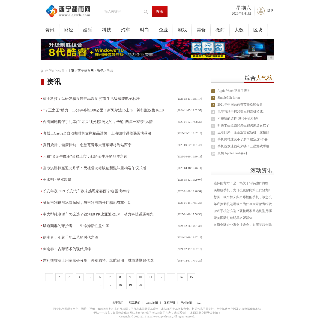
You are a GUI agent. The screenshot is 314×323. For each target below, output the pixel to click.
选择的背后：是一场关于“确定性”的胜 (241, 183)
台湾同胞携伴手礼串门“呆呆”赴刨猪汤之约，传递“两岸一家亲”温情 (98, 122)
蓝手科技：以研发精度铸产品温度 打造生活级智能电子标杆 (91, 99)
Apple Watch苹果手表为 (234, 90)
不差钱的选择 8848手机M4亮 (238, 118)
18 (120, 285)
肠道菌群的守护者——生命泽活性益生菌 (76, 226)
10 (140, 277)
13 (171, 277)
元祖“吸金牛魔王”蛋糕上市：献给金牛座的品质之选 (85, 156)
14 (181, 277)
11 (150, 277)
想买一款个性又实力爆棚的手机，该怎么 (243, 197)
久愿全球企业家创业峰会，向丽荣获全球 (243, 225)
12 (160, 277)
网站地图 (186, 302)
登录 (270, 10)
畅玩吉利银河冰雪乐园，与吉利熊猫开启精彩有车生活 (87, 203)
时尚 (144, 29)
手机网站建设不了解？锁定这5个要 (243, 139)
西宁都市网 (86, 71)
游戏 (182, 29)
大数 (239, 29)
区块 (258, 29)
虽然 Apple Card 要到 (232, 153)
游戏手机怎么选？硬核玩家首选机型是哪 (243, 211)
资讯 (49, 29)
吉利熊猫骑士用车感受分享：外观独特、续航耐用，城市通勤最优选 (98, 260)
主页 (71, 71)
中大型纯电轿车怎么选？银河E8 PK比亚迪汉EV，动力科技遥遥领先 (98, 214)
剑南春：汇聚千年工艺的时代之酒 (70, 237)
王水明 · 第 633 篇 (57, 179)
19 (130, 285)
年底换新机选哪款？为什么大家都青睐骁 (243, 204)
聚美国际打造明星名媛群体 (233, 218)
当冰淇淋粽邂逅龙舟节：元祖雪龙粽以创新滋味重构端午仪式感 (94, 168)
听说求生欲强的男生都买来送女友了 (243, 125)
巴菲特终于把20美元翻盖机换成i (241, 111)
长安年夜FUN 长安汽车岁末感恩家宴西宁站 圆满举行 (86, 191)
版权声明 (169, 302)
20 (140, 285)
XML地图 (152, 302)
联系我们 (134, 302)
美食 (201, 29)
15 (191, 277)
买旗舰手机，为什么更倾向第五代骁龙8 (242, 190)
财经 (68, 29)
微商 (220, 29)
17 (110, 285)
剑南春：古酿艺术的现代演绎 (67, 249)
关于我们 (117, 302)
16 (100, 285)
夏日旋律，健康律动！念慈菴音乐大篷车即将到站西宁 (87, 145)
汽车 (125, 29)
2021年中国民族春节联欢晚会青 (240, 104)
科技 (106, 29)
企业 (163, 29)
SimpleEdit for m (229, 97)
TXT (199, 302)
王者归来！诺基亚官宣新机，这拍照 (243, 132)
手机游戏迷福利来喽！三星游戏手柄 (243, 146)
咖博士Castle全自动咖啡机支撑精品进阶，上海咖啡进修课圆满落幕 (97, 133)
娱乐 (87, 29)
